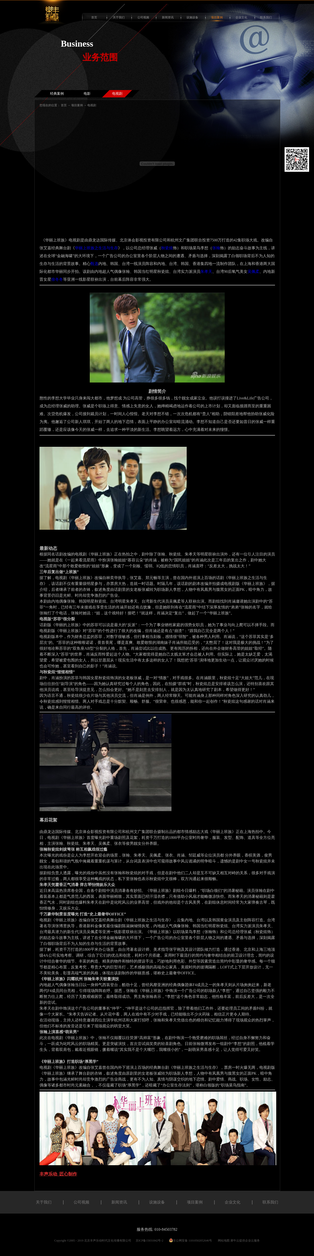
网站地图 (223, 1240)
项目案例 (77, 105)
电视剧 (91, 105)
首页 (94, 17)
